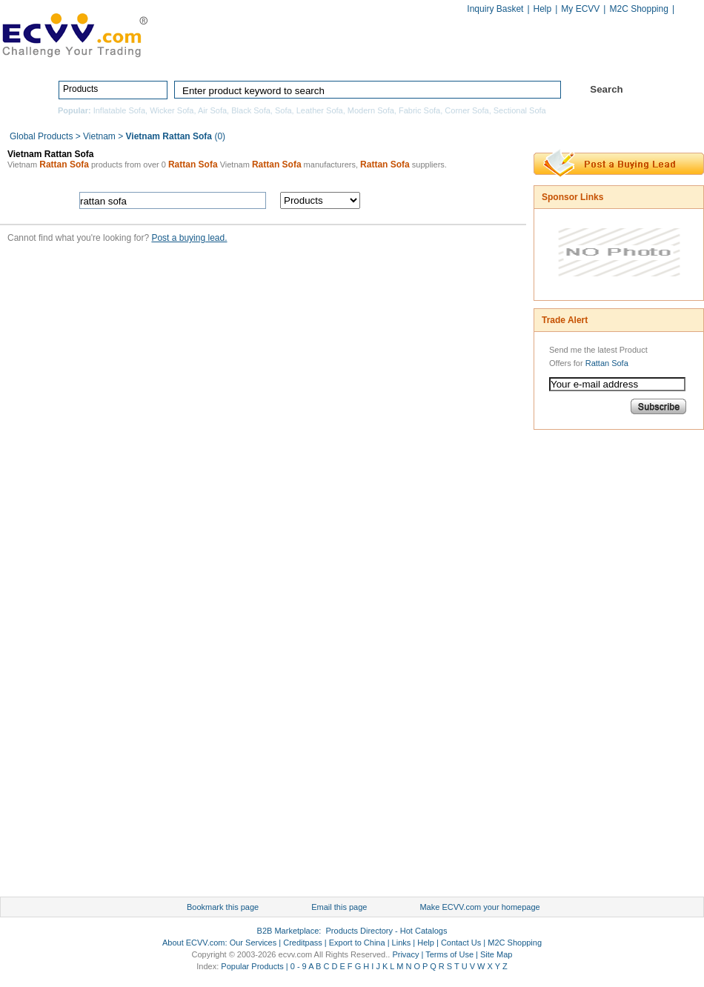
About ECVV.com (193, 942)
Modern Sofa (371, 110)
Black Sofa (250, 110)
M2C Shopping (638, 9)
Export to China (357, 942)
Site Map (496, 954)
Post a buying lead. (189, 238)
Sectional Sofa (520, 110)
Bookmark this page (223, 907)
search (446, 200)
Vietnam (99, 136)
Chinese (688, 10)
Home (252, 57)
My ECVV (580, 9)
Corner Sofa (466, 110)
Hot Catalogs (553, 57)
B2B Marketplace (288, 930)
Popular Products (252, 966)
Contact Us (461, 942)
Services (639, 57)
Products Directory (345, 57)
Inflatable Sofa (119, 110)
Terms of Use (449, 954)
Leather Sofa (319, 110)
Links (401, 942)
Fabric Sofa (419, 110)
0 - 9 (298, 966)
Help (543, 9)
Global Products (43, 136)
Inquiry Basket (495, 9)
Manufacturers (458, 57)
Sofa (283, 110)
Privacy (405, 954)
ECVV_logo (74, 34)
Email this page (339, 907)
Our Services (253, 942)
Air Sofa (212, 110)
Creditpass (302, 942)
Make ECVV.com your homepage (479, 907)
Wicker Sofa (171, 110)
